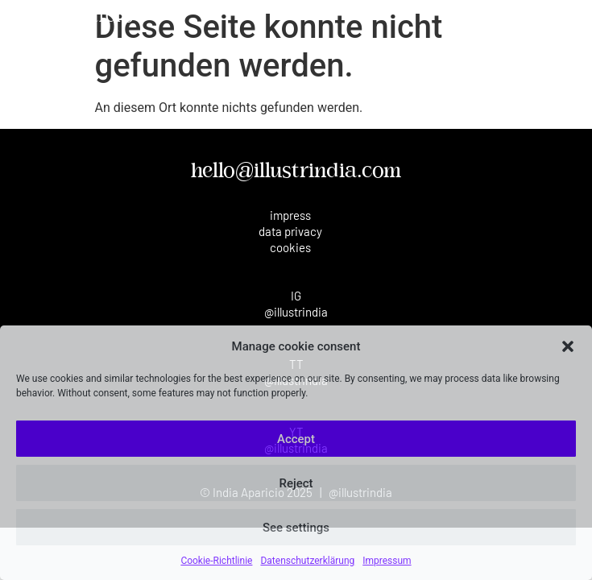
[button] (568, 346)
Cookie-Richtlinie (216, 560)
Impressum (386, 560)
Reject (296, 483)
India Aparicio (71, 17)
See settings (296, 527)
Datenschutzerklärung (307, 560)
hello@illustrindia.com (296, 171)
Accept (296, 439)
